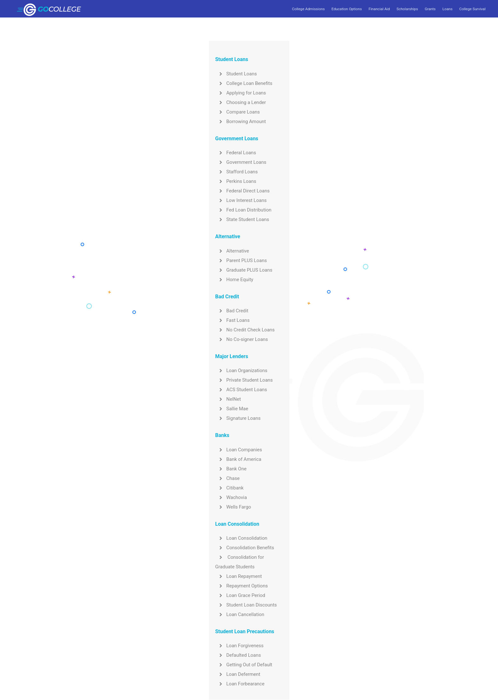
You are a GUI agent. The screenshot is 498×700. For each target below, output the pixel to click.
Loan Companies (238, 450)
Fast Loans (232, 320)
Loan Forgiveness (239, 645)
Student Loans (236, 74)
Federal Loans (235, 153)
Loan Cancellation (240, 614)
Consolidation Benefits (244, 548)
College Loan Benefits (244, 83)
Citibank (229, 488)
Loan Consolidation (241, 538)
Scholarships (407, 9)
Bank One (231, 469)
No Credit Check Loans (245, 330)
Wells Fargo (233, 507)
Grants (430, 9)
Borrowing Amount (240, 121)
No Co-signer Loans (241, 339)
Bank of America (238, 459)
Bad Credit (231, 311)
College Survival (472, 9)
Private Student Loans (244, 380)
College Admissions (308, 9)
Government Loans (240, 162)
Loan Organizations (241, 370)
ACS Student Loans (241, 389)
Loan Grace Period (240, 595)
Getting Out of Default (244, 665)
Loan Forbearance (240, 684)
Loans (447, 9)
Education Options (347, 9)
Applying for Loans (240, 93)
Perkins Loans (235, 181)
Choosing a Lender (240, 102)
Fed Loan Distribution (243, 210)
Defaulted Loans (238, 655)
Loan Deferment (237, 674)
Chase (227, 478)
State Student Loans (242, 219)
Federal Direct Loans (242, 191)
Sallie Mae (231, 409)
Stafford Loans (236, 172)
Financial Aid (379, 9)
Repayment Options (241, 586)
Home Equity (234, 279)
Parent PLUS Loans (241, 260)
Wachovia (231, 497)
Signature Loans (238, 418)
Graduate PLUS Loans (244, 270)
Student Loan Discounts (246, 605)
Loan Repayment (238, 576)
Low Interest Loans (241, 200)
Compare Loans (237, 112)
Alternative (232, 251)
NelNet (228, 399)
